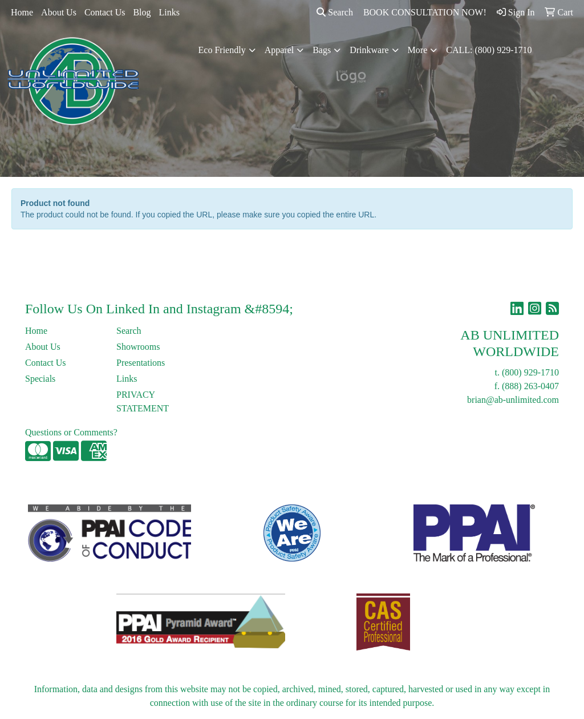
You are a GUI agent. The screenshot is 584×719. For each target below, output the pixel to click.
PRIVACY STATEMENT (142, 401)
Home (22, 12)
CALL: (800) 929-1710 (489, 50)
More (418, 50)
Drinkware (369, 50)
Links (169, 12)
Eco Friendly (222, 50)
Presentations (140, 362)
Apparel (279, 50)
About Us (58, 12)
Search (335, 12)
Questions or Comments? (71, 432)
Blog (142, 12)
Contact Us (104, 12)
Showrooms (138, 347)
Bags (322, 50)
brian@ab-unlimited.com (513, 400)
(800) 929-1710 (530, 372)
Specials (40, 378)
